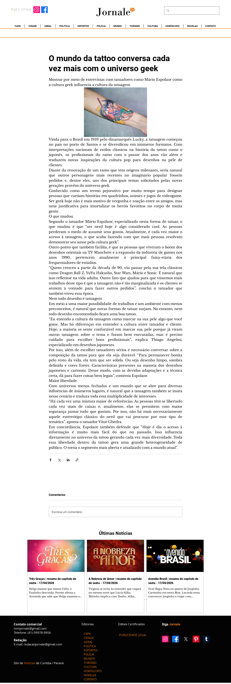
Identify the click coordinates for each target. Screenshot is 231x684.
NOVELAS (90, 675)
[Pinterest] (196, 639)
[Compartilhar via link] (77, 460)
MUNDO (89, 659)
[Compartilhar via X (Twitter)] (59, 460)
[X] (185, 639)
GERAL (88, 642)
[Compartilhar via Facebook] (50, 460)
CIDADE (89, 638)
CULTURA (90, 667)
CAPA (87, 634)
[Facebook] (44, 9)
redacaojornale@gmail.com (43, 644)
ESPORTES (91, 650)
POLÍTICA (90, 646)
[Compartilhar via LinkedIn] (68, 460)
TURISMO (90, 663)
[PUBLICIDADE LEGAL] (133, 635)
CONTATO (90, 679)
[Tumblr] (206, 639)
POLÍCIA (89, 654)
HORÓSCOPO (93, 671)
